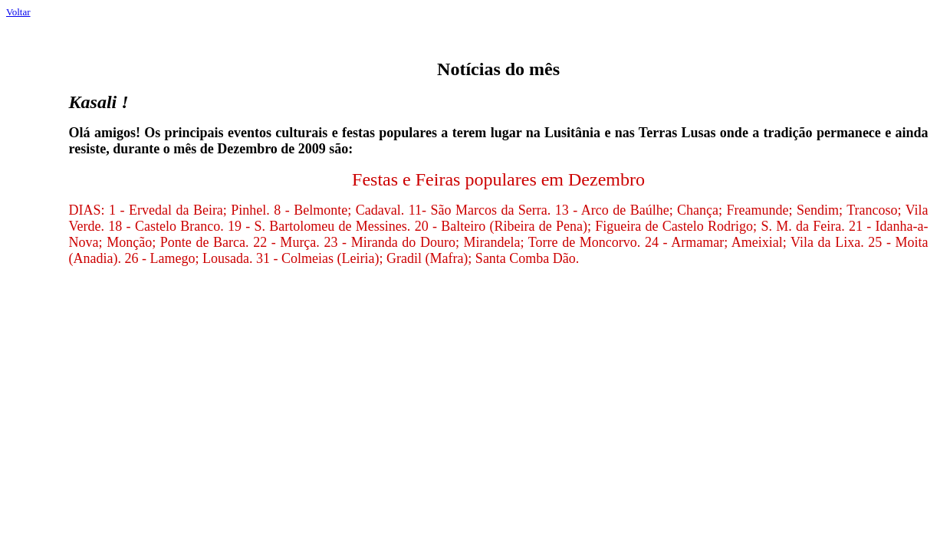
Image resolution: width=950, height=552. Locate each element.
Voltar (18, 12)
